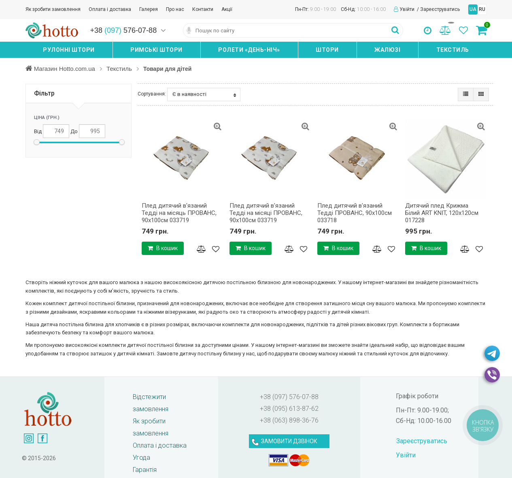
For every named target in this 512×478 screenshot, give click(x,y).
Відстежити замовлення (150, 403)
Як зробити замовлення (53, 9)
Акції (226, 9)
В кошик (163, 248)
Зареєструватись (440, 9)
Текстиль (452, 50)
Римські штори (156, 50)
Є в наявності (204, 94)
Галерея (148, 9)
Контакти (202, 9)
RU (482, 9)
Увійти (407, 9)
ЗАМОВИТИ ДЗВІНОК (289, 441)
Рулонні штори (69, 50)
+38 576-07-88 (123, 30)
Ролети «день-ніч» (249, 50)
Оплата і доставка (110, 9)
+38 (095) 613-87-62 (289, 408)
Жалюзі (387, 50)
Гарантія (145, 470)
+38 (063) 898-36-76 (289, 420)
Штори (327, 50)
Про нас (175, 9)
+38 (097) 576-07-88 (289, 397)
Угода (141, 457)
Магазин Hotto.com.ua (65, 68)
